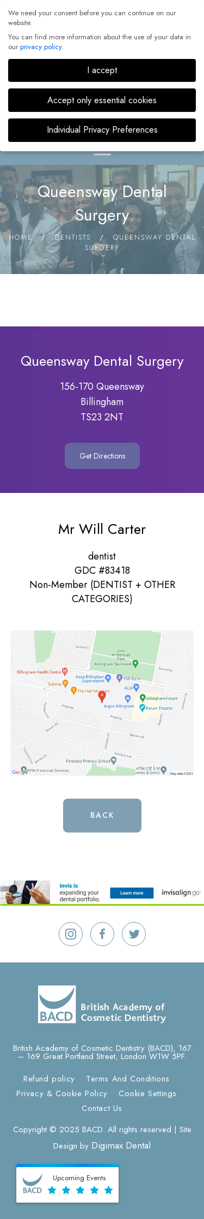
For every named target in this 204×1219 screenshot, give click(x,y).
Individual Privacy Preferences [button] (102, 129)
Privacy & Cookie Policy (62, 1093)
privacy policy (40, 46)
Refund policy (49, 1079)
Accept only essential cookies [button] (102, 100)
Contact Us (102, 1108)
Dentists (73, 237)
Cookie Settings (148, 1093)
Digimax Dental (121, 1145)
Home (21, 237)
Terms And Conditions (128, 1079)
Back (102, 815)
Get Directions (102, 455)
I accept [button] (102, 70)
